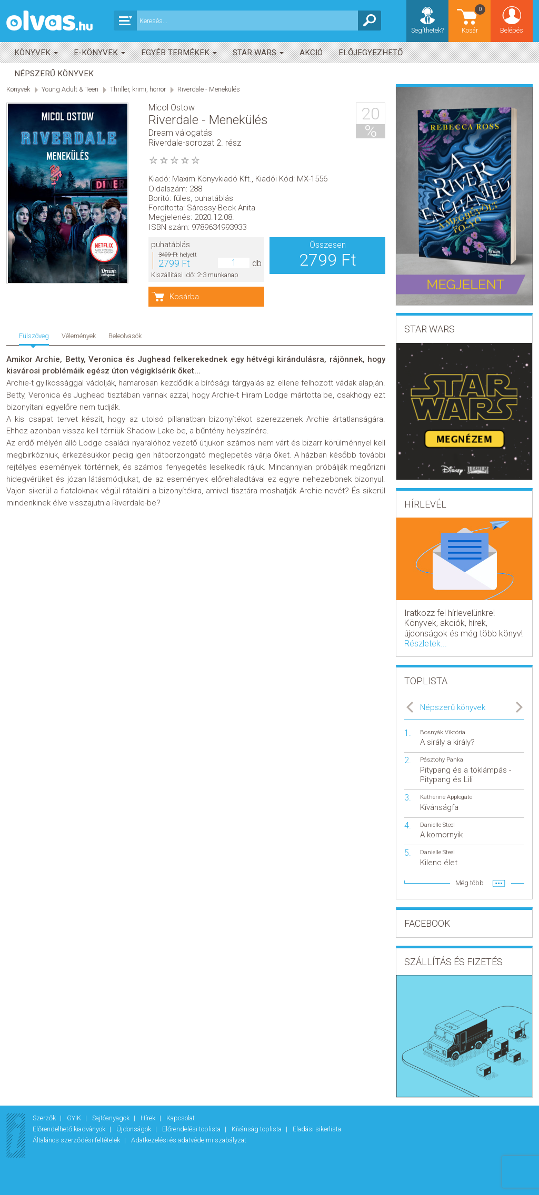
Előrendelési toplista (192, 1129)
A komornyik (441, 834)
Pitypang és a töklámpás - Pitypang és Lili (465, 774)
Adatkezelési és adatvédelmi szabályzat (188, 1140)
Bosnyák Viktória (442, 732)
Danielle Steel (437, 825)
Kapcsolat (180, 1118)
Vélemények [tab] (79, 336)
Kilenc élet (438, 862)
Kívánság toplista (257, 1129)
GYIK (75, 1118)
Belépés (511, 30)
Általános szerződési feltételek (77, 1140)
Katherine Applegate (446, 797)
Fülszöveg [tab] (34, 336)
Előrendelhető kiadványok (70, 1129)
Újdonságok (134, 1129)
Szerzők (45, 1118)
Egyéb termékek (179, 52)
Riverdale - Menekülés (208, 89)
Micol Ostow (171, 108)
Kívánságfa (439, 807)
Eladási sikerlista (317, 1129)
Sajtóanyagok (111, 1118)
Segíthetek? (427, 30)
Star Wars (258, 52)
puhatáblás (170, 244)
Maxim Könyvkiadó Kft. (212, 179)
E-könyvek (99, 52)
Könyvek (36, 52)
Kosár (474, 18)
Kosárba (184, 296)
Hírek (149, 1118)
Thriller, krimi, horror (138, 89)
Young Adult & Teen (70, 89)
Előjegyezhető (370, 52)
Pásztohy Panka (441, 759)
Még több (469, 883)
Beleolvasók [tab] (125, 336)
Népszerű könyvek (54, 73)
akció (311, 52)
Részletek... (425, 644)
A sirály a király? (447, 742)
